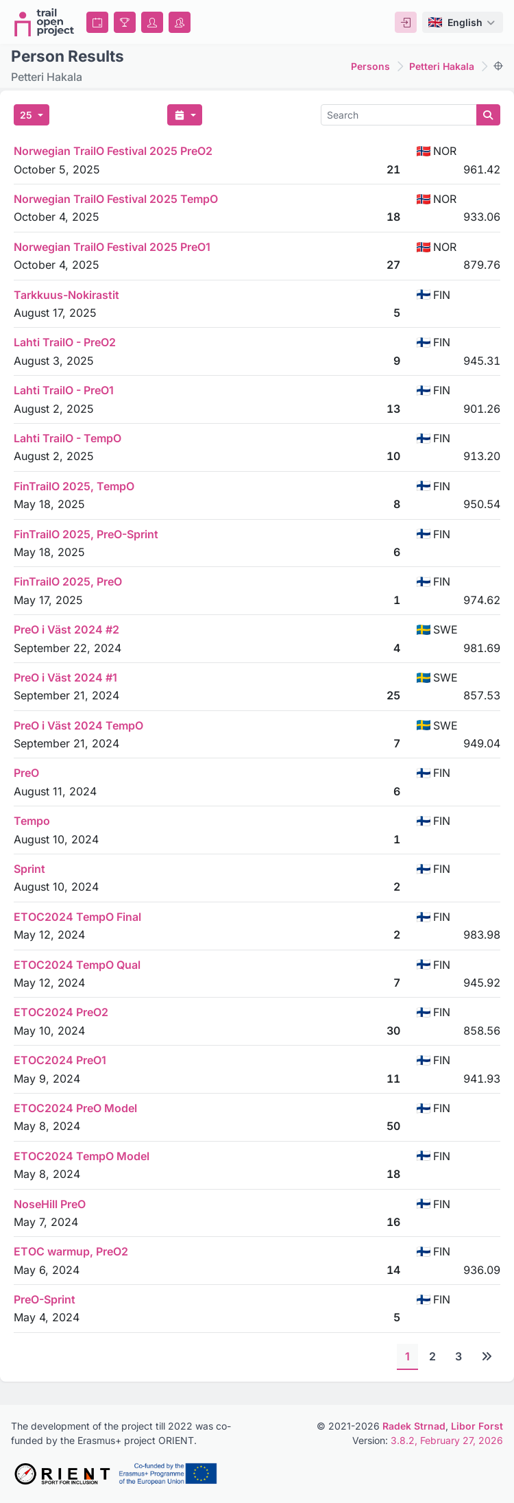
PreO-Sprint (44, 1299)
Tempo (32, 821)
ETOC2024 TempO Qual (77, 965)
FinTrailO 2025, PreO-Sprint (86, 534)
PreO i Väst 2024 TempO (78, 725)
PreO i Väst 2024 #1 (65, 677)
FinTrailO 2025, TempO (74, 486)
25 (27, 115)
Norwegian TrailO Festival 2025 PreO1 (112, 247)
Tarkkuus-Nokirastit (66, 295)
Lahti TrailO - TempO (67, 438)
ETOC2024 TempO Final (77, 917)
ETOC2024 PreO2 (61, 1012)
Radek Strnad (413, 1426)
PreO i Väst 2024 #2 (66, 629)
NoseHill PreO (50, 1204)
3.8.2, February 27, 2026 (447, 1440)
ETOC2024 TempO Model (81, 1156)
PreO (26, 773)
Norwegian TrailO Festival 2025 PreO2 (113, 151)
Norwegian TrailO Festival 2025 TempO (116, 199)
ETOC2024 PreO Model (75, 1108)
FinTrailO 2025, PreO (68, 581)
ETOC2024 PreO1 (60, 1060)
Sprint (29, 869)
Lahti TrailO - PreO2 (65, 342)
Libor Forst (477, 1426)
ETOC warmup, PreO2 (71, 1251)
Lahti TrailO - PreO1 (64, 390)
